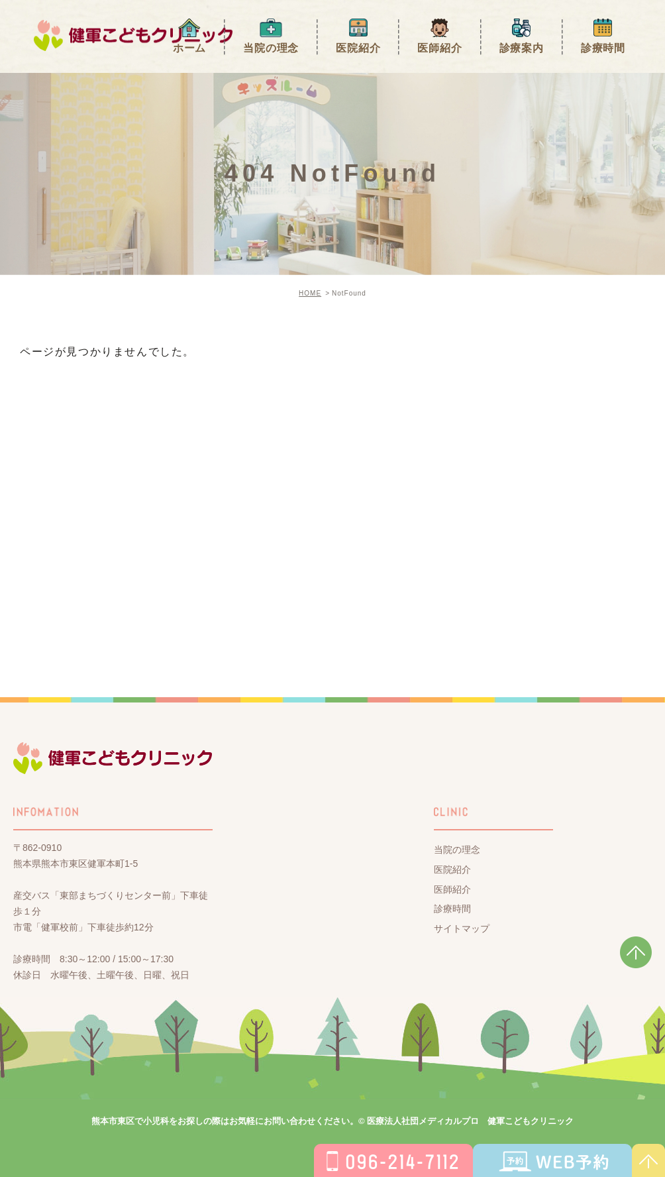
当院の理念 (271, 48)
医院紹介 (358, 48)
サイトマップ (461, 928)
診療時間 (603, 48)
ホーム (189, 48)
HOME (310, 293)
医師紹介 (439, 48)
